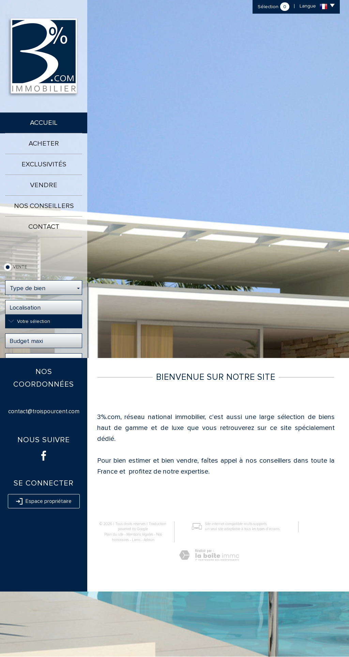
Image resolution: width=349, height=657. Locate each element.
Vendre (43, 185)
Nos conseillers (44, 206)
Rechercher (44, 381)
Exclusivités (43, 164)
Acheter (44, 143)
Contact (43, 227)
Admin (148, 605)
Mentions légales (139, 600)
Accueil (44, 123)
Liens (136, 605)
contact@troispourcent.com (43, 476)
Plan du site (113, 600)
